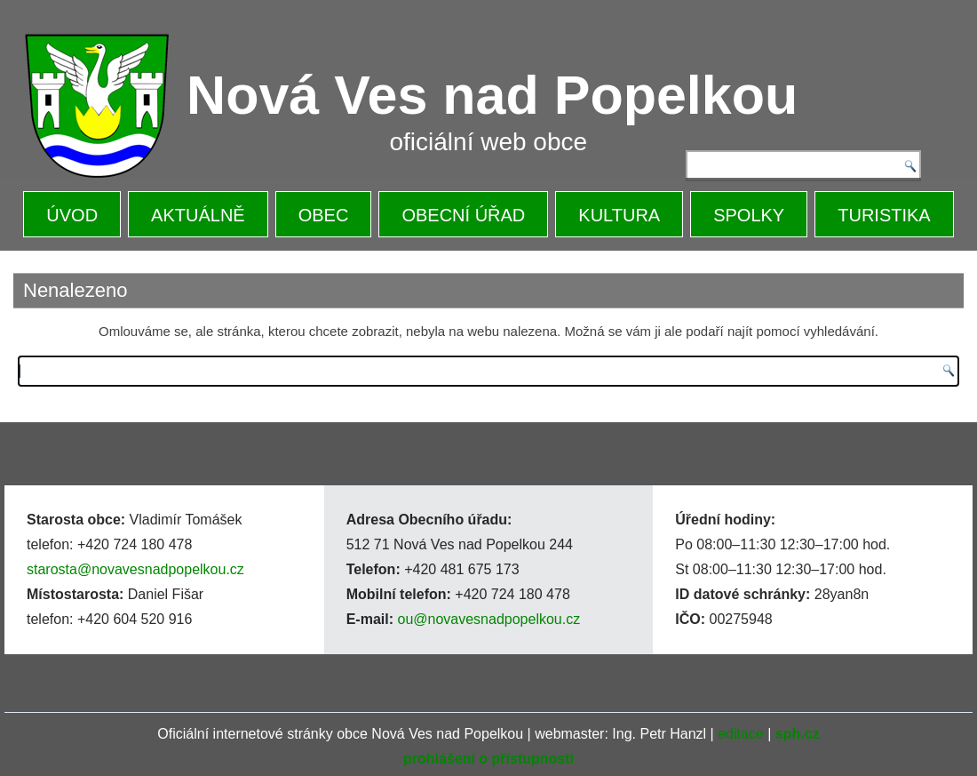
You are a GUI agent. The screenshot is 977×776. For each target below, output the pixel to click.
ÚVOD (72, 215)
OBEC (323, 215)
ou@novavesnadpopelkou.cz (488, 619)
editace (741, 733)
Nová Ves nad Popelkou (492, 95)
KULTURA (619, 215)
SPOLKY (748, 215)
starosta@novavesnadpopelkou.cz (135, 569)
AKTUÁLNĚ (198, 215)
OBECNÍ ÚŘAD (463, 215)
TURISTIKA (884, 215)
